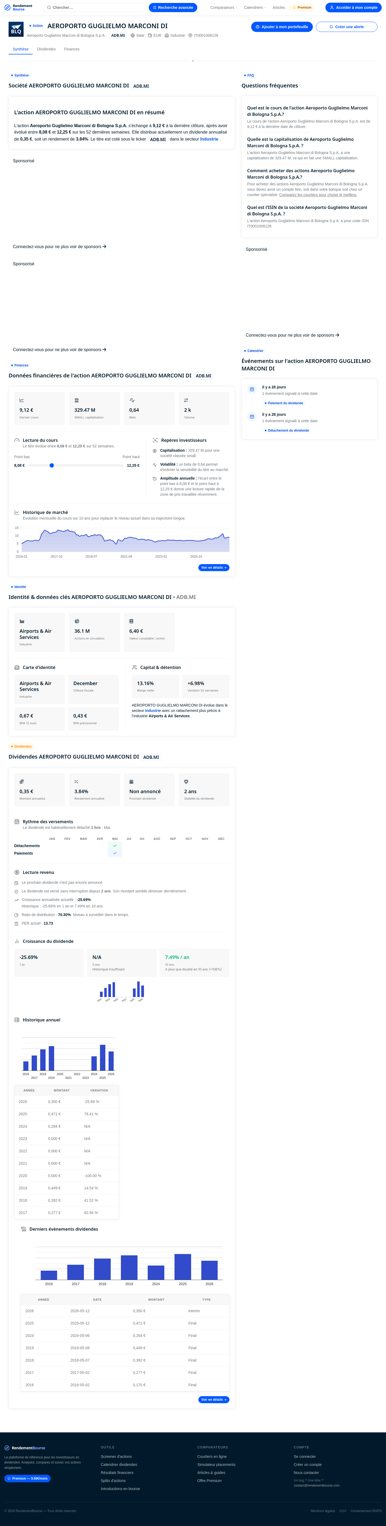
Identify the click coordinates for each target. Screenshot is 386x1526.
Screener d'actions (116, 1456)
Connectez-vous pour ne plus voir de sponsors (59, 246)
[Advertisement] (122, 203)
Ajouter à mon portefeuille (282, 27)
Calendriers (255, 7)
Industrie (175, 35)
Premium (302, 7)
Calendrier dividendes (119, 1464)
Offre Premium (209, 1481)
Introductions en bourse (120, 1489)
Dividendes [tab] (46, 49)
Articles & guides (211, 1472)
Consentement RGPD (366, 1511)
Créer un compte (308, 1464)
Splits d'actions (113, 1481)
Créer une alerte (346, 27)
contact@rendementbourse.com (317, 1485)
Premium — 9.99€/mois (27, 1478)
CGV (342, 1511)
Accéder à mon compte (353, 7)
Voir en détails (214, 567)
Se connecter (305, 1456)
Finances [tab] (72, 49)
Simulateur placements (216, 1464)
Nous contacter (306, 1472)
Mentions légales (323, 1511)
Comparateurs (224, 7)
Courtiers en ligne (212, 1456)
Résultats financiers (117, 1472)
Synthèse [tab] (20, 49)
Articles (279, 7)
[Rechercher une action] (95, 7)
